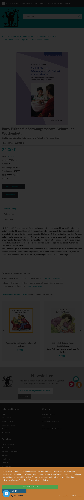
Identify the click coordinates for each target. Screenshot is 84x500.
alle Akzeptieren (30, 491)
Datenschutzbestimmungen (74, 496)
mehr (69, 491)
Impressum (63, 496)
